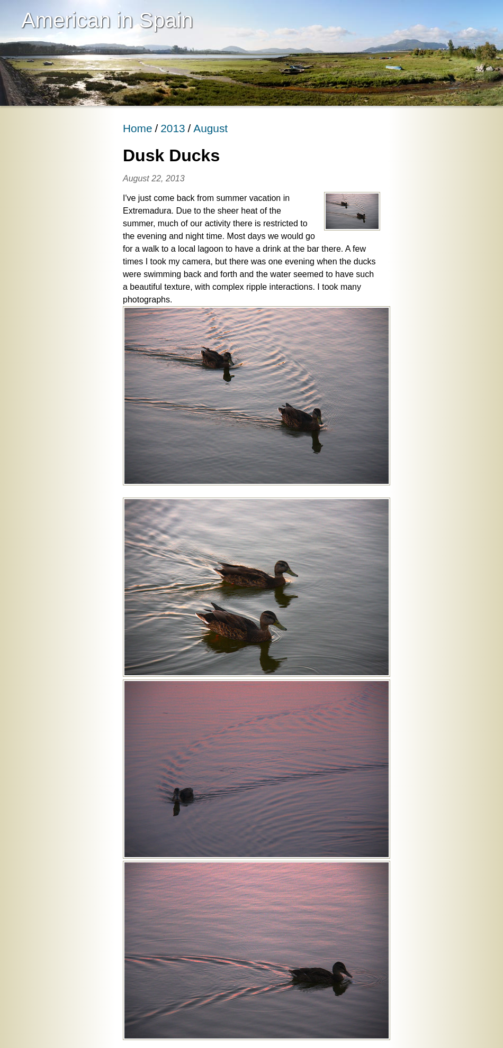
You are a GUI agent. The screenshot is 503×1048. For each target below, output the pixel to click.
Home (137, 128)
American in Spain (107, 20)
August (210, 128)
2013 (172, 128)
